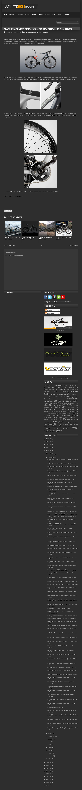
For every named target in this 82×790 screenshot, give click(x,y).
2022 (48, 447)
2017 (48, 768)
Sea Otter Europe (64, 424)
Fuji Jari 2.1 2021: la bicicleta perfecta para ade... (62, 511)
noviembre (51, 457)
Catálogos (66, 14)
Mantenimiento (48, 417)
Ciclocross (20, 14)
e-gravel (55, 405)
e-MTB (64, 405)
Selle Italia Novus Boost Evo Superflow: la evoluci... (62, 674)
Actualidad (71, 387)
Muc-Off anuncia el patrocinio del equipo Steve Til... (62, 581)
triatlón (65, 426)
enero (50, 758)
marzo (50, 753)
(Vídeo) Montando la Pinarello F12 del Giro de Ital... (62, 584)
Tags (55, 302)
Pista (66, 422)
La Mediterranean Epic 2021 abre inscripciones (61, 618)
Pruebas (27, 14)
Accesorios (56, 387)
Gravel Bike (74, 411)
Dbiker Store (60, 330)
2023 (48, 444)
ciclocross (70, 399)
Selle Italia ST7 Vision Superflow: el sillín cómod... (62, 464)
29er (65, 385)
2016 (48, 771)
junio (49, 744)
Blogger (67, 378)
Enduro (57, 407)
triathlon (54, 426)
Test (74, 424)
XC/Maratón (50, 430)
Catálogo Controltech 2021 (55, 707)
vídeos (65, 428)
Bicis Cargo (56, 391)
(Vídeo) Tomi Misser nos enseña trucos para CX (61, 517)
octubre (50, 733)
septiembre (51, 736)
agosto (50, 739)
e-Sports (46, 407)
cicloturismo (48, 401)
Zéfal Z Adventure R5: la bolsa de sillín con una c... (62, 625)
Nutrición (46, 422)
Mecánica (61, 417)
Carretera (11, 14)
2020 (48, 453)
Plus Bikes (75, 422)
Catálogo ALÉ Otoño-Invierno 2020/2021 (59, 608)
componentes (49, 403)
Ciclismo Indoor (48, 398)
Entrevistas (71, 407)
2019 (48, 762)
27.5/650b (55, 385)
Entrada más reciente (9, 245)
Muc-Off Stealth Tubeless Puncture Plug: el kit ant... (62, 486)
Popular (48, 302)
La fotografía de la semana (68, 413)
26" (45, 385)
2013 (48, 779)
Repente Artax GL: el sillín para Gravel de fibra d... (62, 479)
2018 (48, 765)
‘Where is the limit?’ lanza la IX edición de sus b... (62, 570)
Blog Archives (65, 302)
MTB (5, 14)
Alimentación (48, 389)
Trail (45, 426)
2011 (48, 785)
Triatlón (41, 14)
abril (49, 750)
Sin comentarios (43, 32)
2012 (48, 782)
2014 (48, 776)
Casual (53, 394)
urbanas (47, 428)
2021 (48, 450)
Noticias (70, 419)
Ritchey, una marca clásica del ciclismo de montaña (62, 616)
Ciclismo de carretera (30, 32)
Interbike (56, 413)
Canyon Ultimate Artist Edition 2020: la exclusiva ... (62, 667)
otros (55, 422)
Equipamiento (50, 409)
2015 (48, 774)
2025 (48, 439)
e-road (73, 405)
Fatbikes (47, 411)
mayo (49, 747)
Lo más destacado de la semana (58, 415)
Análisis (34, 14)
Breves (64, 391)
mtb (56, 419)
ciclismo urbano (60, 398)
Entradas (48, 310)
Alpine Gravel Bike (71, 389)
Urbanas (47, 14)
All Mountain (59, 389)
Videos (59, 14)
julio (49, 742)
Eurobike (71, 409)
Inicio (42, 245)
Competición (65, 401)
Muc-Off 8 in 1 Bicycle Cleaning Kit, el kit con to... (62, 514)
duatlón (72, 403)
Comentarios (50, 313)
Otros (53, 14)
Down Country (63, 403)
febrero (50, 756)
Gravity (50, 413)
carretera (74, 391)
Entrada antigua (74, 245)
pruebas (51, 424)
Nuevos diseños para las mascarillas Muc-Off (60, 545)
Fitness (65, 411)
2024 (48, 441)
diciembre (51, 455)
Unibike (73, 426)
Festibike (57, 411)
